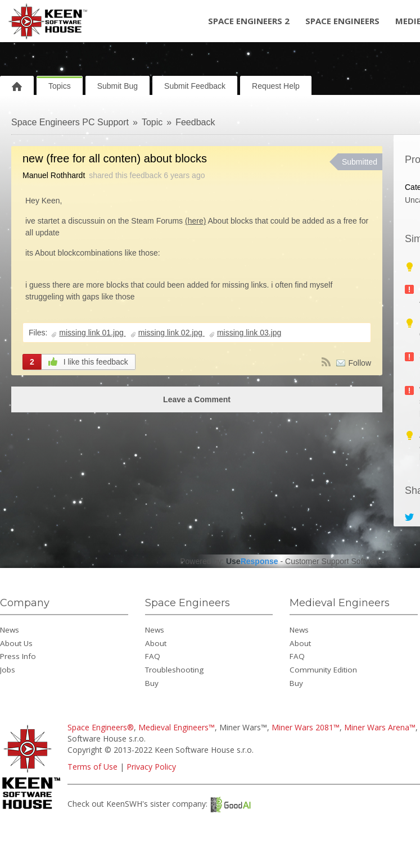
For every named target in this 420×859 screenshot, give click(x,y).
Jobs (7, 670)
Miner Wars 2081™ (306, 727)
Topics (59, 85)
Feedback (195, 122)
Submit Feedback (194, 85)
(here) (195, 220)
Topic (152, 122)
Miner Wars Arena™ (380, 727)
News (9, 630)
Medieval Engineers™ (176, 727)
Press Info (18, 656)
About (155, 643)
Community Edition (323, 670)
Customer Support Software (333, 561)
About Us (16, 643)
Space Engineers (342, 20)
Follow (360, 362)
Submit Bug (117, 85)
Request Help (276, 85)
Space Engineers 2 (249, 20)
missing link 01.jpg (92, 332)
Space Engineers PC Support (70, 122)
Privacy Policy (151, 766)
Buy (152, 683)
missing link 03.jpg (249, 332)
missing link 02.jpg (171, 332)
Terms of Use (92, 766)
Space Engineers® (100, 727)
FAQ (152, 656)
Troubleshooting (174, 670)
